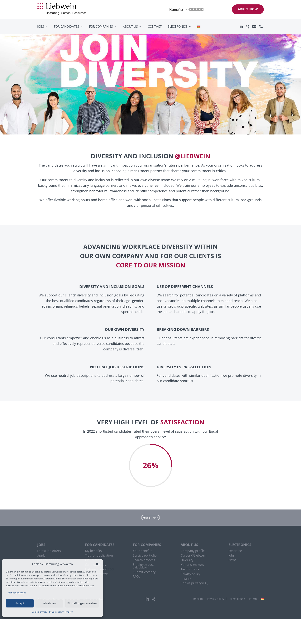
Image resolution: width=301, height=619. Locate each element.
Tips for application (99, 556)
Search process (144, 560)
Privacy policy (56, 611)
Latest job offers (49, 551)
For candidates (66, 26)
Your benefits (142, 551)
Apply (41, 556)
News (232, 560)
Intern (253, 598)
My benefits (93, 551)
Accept (19, 603)
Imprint (69, 611)
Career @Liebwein (194, 556)
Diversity (187, 560)
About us (130, 26)
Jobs (40, 26)
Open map (152, 517)
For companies (101, 26)
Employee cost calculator (143, 566)
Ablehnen (49, 603)
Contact (155, 26)
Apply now (248, 9)
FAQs (136, 577)
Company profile (193, 551)
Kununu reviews (192, 565)
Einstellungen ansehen (82, 603)
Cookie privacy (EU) (194, 583)
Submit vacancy (144, 572)
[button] (97, 564)
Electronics (177, 26)
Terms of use (190, 569)
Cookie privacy (39, 611)
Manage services (17, 592)
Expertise (235, 551)
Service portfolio (145, 556)
